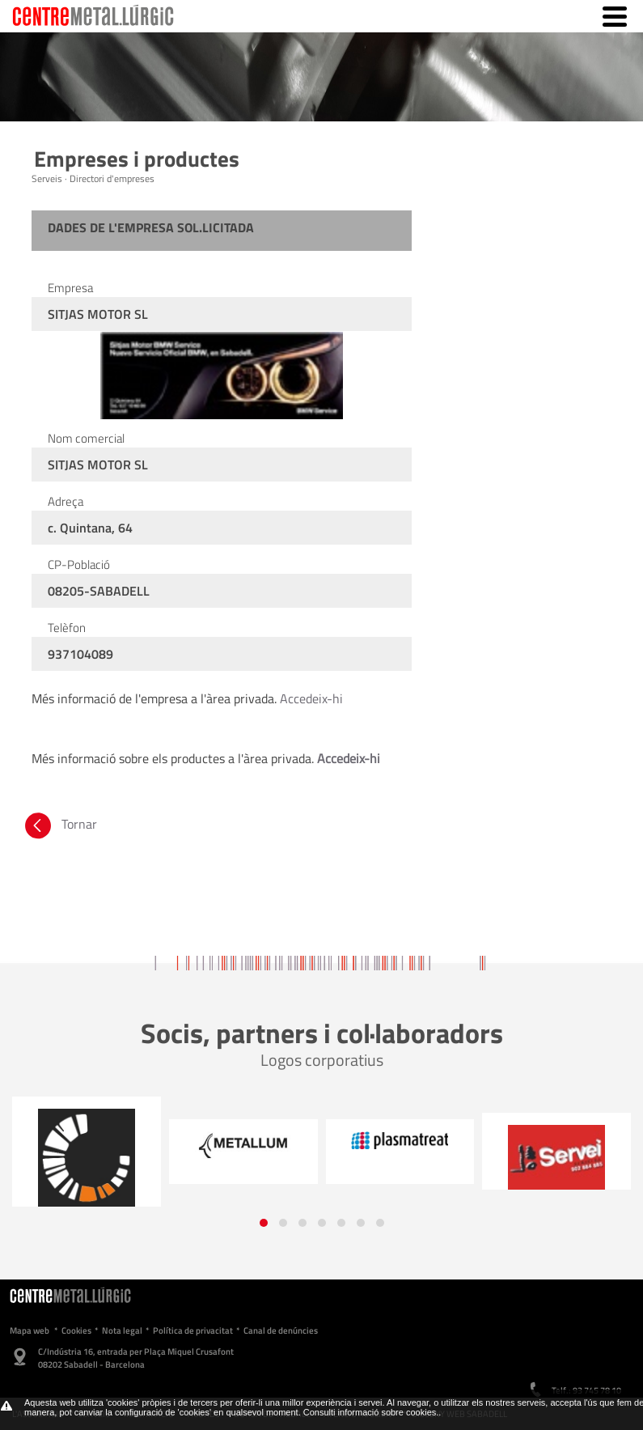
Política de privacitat (193, 1330)
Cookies (76, 1330)
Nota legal (122, 1330)
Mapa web (29, 1330)
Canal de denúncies (280, 1330)
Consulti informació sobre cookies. (371, 1412)
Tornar (59, 824)
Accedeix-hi (311, 698)
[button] (263, 1223)
